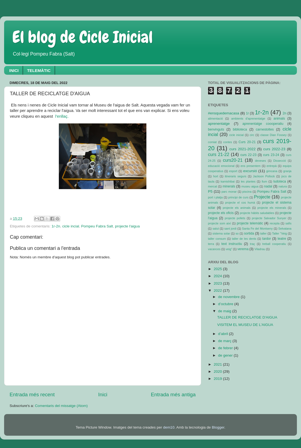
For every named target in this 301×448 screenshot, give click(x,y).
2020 (218, 371)
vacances (214, 249)
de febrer (226, 348)
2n (284, 113)
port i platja (215, 197)
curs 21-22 (218, 154)
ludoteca (279, 181)
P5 (210, 191)
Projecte (262, 196)
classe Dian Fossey (273, 135)
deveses (260, 160)
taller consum (217, 238)
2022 (218, 290)
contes (227, 142)
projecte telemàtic (250, 223)
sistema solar (221, 233)
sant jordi (230, 228)
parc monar (229, 191)
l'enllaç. (61, 116)
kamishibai (228, 181)
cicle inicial (236, 135)
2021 (218, 364)
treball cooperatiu (274, 243)
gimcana (271, 171)
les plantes (248, 181)
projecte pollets (235, 218)
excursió (250, 171)
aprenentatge (219, 124)
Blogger (218, 427)
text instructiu (231, 244)
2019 (218, 379)
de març (225, 341)
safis (288, 223)
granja (287, 171)
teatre (281, 239)
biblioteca (240, 129)
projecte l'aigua (127, 226)
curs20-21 (232, 160)
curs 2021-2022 (242, 149)
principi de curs (238, 197)
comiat (212, 142)
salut (216, 228)
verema (243, 249)
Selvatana (284, 228)
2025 (218, 269)
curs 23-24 (271, 155)
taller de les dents (244, 238)
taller (263, 233)
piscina (247, 191)
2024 (218, 276)
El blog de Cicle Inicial (82, 37)
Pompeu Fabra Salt (97, 226)
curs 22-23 (248, 155)
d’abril (223, 334)
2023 (218, 283)
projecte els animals (236, 207)
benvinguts (216, 129)
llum (264, 181)
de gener (226, 355)
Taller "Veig (279, 233)
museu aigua (249, 186)
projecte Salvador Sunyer (269, 218)
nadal (268, 186)
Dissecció (279, 160)
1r (247, 113)
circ (252, 135)
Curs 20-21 (247, 142)
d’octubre (226, 304)
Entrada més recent (32, 394)
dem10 (168, 427)
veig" (229, 249)
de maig (225, 311)
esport (233, 171)
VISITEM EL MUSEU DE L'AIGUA (245, 325)
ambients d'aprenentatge (248, 118)
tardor (266, 239)
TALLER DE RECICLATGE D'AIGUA (247, 317)
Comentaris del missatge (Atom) (61, 406)
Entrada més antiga (173, 394)
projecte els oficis (221, 213)
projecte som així (219, 223)
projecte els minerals (271, 207)
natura (283, 186)
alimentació (215, 118)
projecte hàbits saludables (257, 213)
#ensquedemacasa (223, 113)
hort (215, 176)
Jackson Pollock (264, 176)
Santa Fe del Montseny (257, 228)
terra (211, 243)
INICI (14, 70)
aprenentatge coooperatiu (262, 124)
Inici (103, 394)
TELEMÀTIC (39, 70)
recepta (274, 223)
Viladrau (259, 249)
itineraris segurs (235, 176)
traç (252, 243)
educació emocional (221, 165)
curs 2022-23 (274, 149)
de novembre (229, 297)
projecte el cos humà (240, 202)
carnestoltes (265, 129)
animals (279, 118)
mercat (212, 186)
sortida (249, 233)
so (237, 233)
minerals (228, 186)
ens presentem (251, 165)
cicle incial (70, 226)
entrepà (272, 165)
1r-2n (55, 226)
